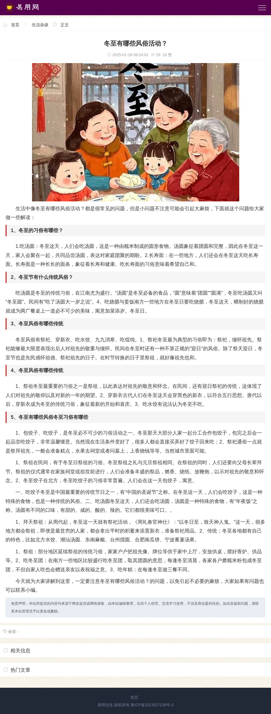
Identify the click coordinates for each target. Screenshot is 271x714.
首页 (15, 24)
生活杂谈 (40, 24)
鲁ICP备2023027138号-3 (152, 705)
